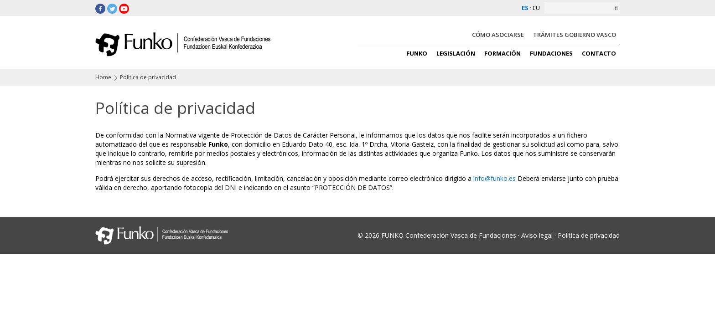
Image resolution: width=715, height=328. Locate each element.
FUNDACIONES (551, 53)
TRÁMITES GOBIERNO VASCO (574, 35)
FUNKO (416, 53)
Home (103, 77)
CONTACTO (599, 53)
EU (536, 8)
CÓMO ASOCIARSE (498, 35)
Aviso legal (537, 235)
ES (525, 8)
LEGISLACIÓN (455, 53)
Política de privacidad (589, 235)
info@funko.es (494, 178)
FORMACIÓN (502, 53)
